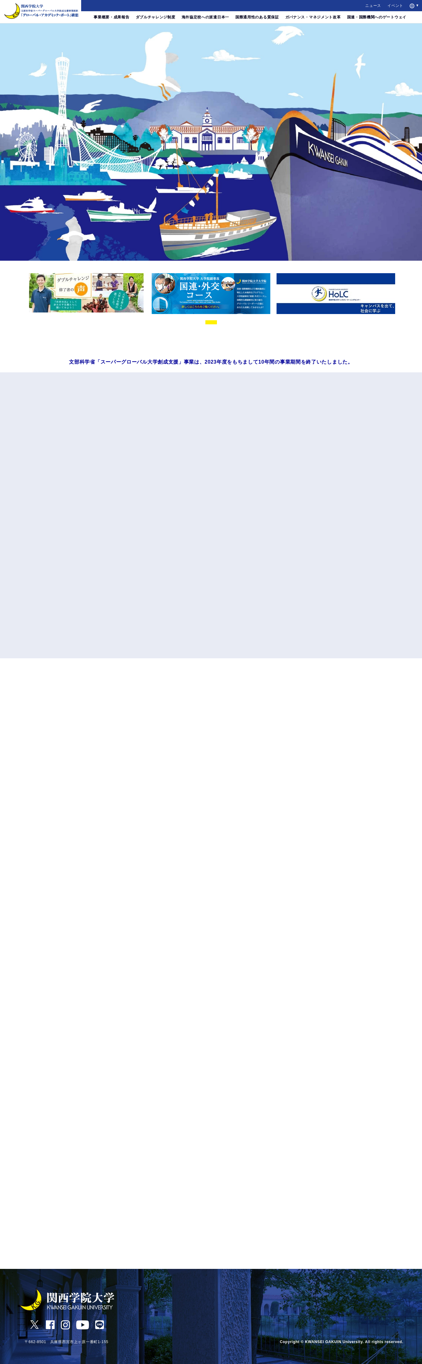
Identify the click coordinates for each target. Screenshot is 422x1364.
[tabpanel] (86, 292)
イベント (395, 5)
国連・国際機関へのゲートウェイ (377, 17)
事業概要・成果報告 (111, 17)
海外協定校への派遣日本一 (205, 17)
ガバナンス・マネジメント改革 (313, 17)
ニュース (373, 5)
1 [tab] (211, 322)
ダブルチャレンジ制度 (155, 17)
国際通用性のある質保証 (257, 17)
